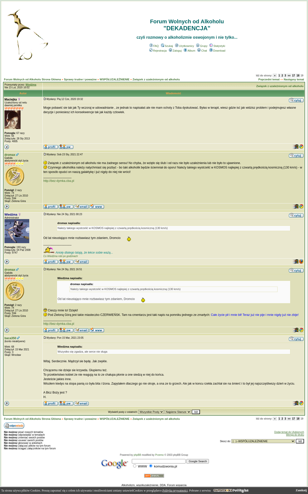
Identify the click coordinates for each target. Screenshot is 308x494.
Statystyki (217, 45)
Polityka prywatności (175, 490)
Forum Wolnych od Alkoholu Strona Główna (32, 79)
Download (217, 50)
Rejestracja (158, 50)
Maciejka (10, 99)
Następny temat (294, 79)
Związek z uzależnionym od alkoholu (156, 79)
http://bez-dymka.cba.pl (58, 181)
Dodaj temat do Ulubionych (289, 432)
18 (298, 75)
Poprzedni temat (269, 79)
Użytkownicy (184, 45)
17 (293, 75)
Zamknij (301, 490)
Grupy (201, 45)
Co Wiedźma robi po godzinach (60, 256)
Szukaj (167, 45)
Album (189, 50)
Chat (202, 50)
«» (289, 75)
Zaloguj (175, 50)
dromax (9, 155)
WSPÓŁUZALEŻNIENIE (114, 79)
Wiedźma (10, 214)
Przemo (159, 455)
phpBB (137, 455)
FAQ (154, 45)
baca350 (10, 338)
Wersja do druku (295, 434)
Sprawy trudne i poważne (80, 79)
